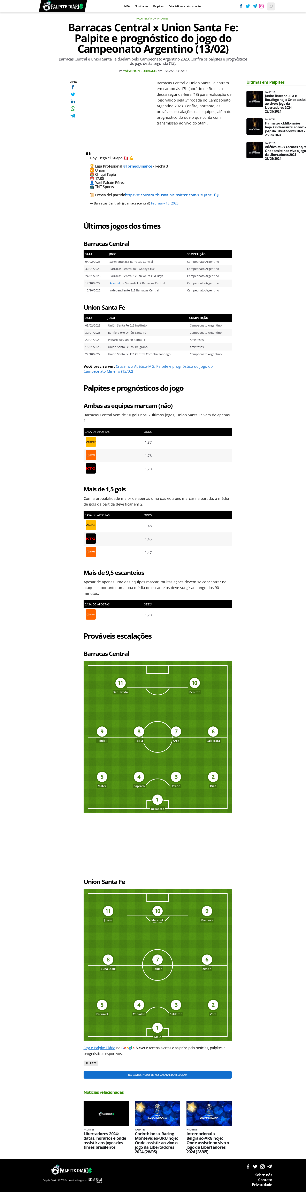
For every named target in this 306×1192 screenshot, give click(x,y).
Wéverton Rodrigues (140, 71)
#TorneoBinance (137, 166)
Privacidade (262, 1184)
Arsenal (114, 283)
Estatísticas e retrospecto (184, 6)
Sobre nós (263, 1174)
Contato (265, 1179)
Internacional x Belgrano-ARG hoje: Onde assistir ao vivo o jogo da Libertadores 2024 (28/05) (207, 1142)
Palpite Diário (145, 18)
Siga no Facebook (248, 1166)
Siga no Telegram (269, 1166)
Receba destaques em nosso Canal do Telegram (157, 1075)
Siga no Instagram (262, 1166)
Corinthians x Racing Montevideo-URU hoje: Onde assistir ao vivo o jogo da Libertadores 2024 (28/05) (156, 1142)
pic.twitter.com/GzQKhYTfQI (194, 194)
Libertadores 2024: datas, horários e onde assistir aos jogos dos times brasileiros (105, 1140)
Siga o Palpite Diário (99, 1047)
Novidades (141, 6)
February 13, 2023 (164, 203)
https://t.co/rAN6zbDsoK (146, 194)
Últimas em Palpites (265, 82)
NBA (127, 6)
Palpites (158, 6)
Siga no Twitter (255, 1166)
